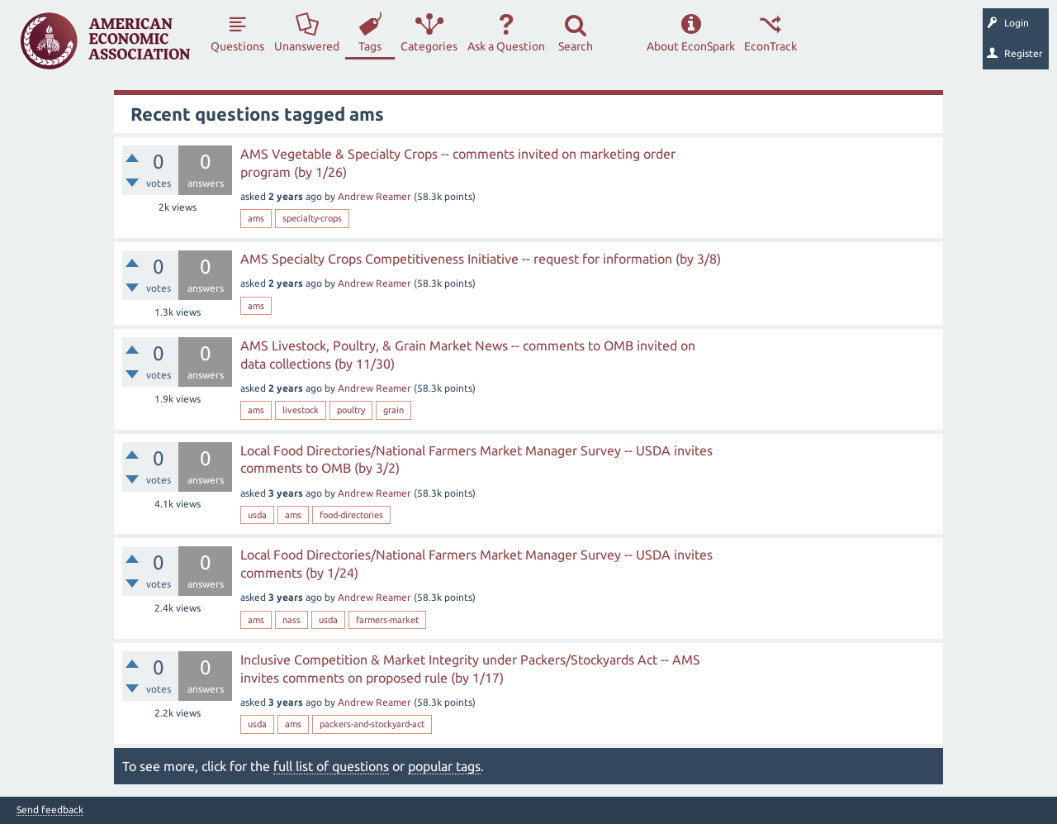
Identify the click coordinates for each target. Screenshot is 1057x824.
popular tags (444, 766)
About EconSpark (691, 46)
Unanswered (306, 46)
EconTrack (770, 46)
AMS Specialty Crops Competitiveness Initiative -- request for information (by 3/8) (480, 258)
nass (291, 620)
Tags (370, 46)
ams (256, 218)
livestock (300, 410)
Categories (429, 46)
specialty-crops (312, 218)
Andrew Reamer (374, 196)
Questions (237, 46)
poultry (351, 410)
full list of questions (331, 766)
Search (575, 46)
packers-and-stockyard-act (372, 724)
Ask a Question (506, 46)
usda (257, 515)
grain (393, 410)
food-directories (351, 515)
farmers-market (387, 620)
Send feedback (50, 810)
